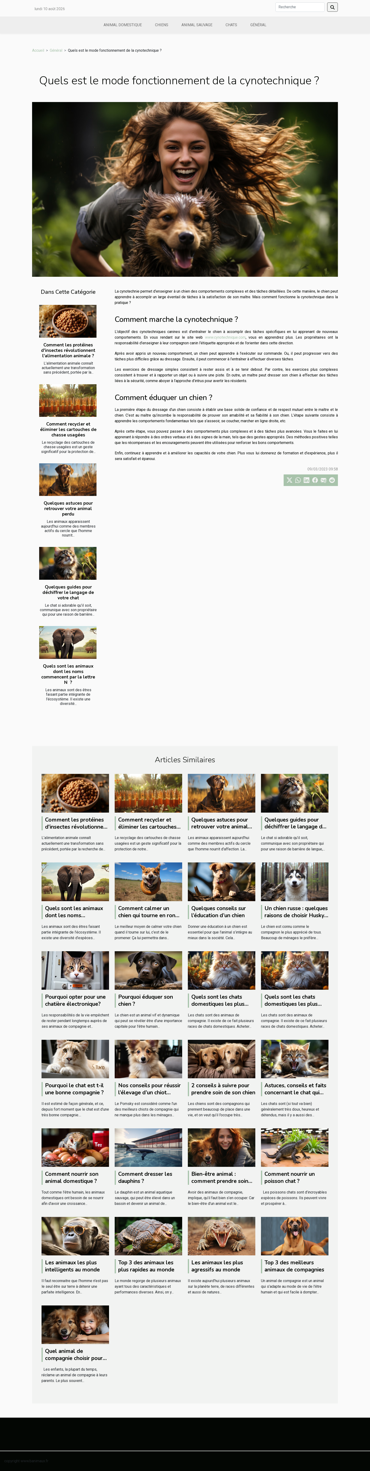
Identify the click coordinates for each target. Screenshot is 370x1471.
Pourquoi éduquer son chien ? (145, 1000)
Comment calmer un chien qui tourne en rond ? (148, 915)
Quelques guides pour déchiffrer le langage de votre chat (68, 592)
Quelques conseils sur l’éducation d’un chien (218, 912)
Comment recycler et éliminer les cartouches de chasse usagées (68, 429)
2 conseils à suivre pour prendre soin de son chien (223, 1089)
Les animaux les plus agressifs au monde (217, 1266)
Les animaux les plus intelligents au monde (72, 1266)
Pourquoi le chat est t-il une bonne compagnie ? (74, 1089)
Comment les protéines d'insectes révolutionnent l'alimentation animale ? (68, 350)
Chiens (161, 25)
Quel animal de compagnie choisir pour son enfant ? (74, 1358)
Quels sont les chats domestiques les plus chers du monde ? (217, 1004)
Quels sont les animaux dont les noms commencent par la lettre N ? (68, 674)
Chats (231, 25)
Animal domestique (123, 25)
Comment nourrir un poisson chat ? (290, 1177)
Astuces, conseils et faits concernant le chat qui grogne (295, 1092)
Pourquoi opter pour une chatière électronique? (75, 1000)
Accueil (38, 50)
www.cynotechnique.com (225, 337)
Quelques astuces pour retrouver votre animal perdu (68, 508)
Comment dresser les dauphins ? (145, 1177)
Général (258, 25)
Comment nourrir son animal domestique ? (71, 1177)
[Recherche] (300, 7)
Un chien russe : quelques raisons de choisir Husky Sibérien (296, 915)
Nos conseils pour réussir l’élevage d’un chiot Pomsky (149, 1092)
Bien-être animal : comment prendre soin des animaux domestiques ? (219, 1184)
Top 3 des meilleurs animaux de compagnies (294, 1266)
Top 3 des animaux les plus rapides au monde (146, 1266)
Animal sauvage (196, 25)
